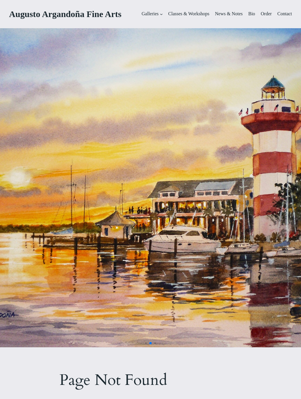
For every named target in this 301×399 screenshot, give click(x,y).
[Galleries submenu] (161, 14)
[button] (141, 343)
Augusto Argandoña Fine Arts (65, 14)
